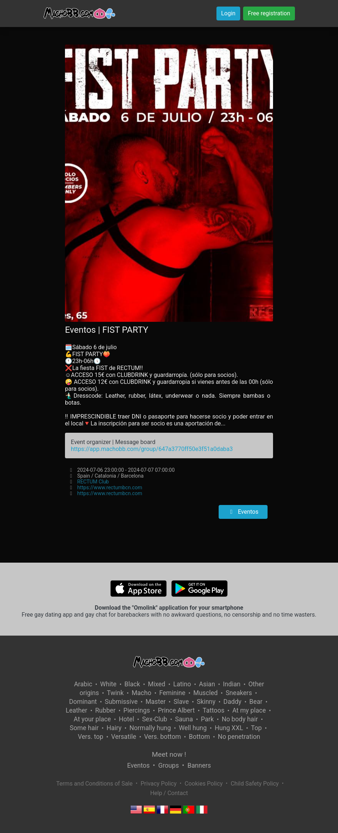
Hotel (126, 719)
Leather (76, 710)
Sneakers (239, 693)
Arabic (83, 684)
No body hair (240, 719)
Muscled (205, 693)
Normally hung (150, 728)
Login (228, 13)
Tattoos (213, 710)
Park (207, 719)
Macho (141, 693)
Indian (232, 684)
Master (156, 701)
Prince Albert (176, 710)
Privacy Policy (159, 783)
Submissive (121, 701)
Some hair (84, 728)
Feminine (172, 693)
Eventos (243, 511)
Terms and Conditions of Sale (94, 783)
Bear (255, 701)
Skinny (206, 701)
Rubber (105, 710)
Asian (207, 684)
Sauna (184, 719)
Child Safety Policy (255, 783)
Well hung (193, 728)
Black (132, 684)
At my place (249, 710)
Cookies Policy (204, 783)
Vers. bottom (162, 736)
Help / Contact (169, 793)
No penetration (239, 736)
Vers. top (90, 736)
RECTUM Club (93, 482)
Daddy (232, 701)
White (108, 684)
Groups (168, 765)
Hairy (114, 728)
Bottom (199, 736)
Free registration (269, 13)
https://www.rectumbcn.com (109, 487)
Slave (181, 701)
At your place (92, 719)
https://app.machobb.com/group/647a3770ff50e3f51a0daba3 (152, 449)
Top (256, 728)
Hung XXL (229, 728)
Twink (115, 693)
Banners (199, 765)
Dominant (83, 701)
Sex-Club (154, 719)
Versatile (123, 736)
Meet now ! (169, 754)
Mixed (156, 684)
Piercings (136, 710)
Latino (182, 684)
